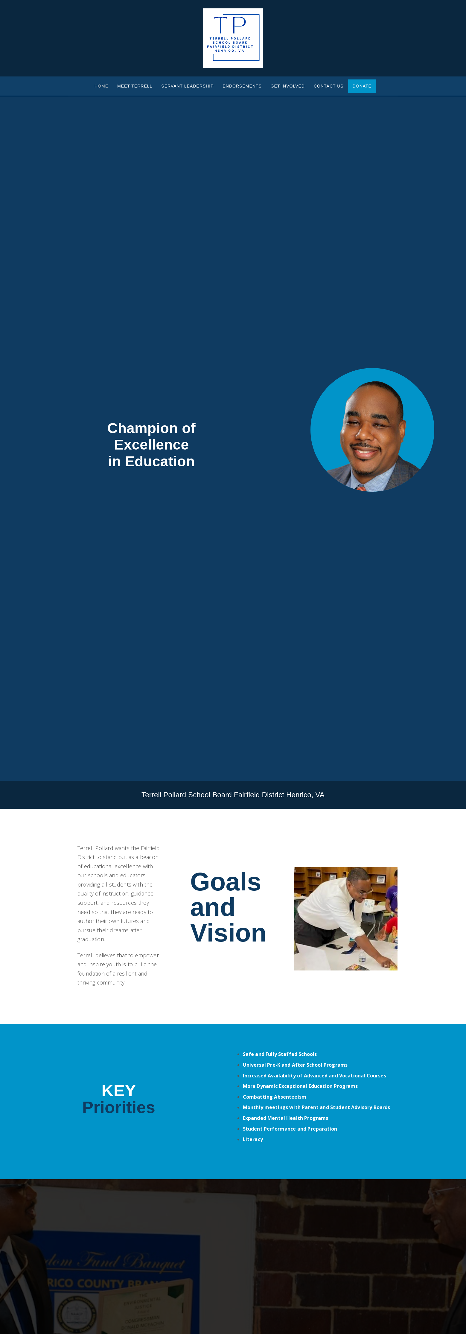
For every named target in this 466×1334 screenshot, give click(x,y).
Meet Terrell (134, 86)
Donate (362, 86)
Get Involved (288, 86)
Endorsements (242, 86)
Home (101, 86)
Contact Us (329, 86)
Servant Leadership (187, 86)
